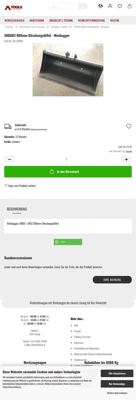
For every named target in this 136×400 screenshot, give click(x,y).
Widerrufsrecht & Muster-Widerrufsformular (93, 354)
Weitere (114, 20)
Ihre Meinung (112, 280)
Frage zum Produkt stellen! (22, 185)
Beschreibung (17, 209)
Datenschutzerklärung (12, 387)
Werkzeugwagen (14, 20)
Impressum (79, 342)
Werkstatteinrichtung (91, 20)
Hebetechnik (37, 20)
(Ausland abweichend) (39, 129)
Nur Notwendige (117, 384)
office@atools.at (38, 345)
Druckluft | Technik (61, 20)
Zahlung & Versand (82, 337)
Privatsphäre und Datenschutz (87, 348)
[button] (68, 242)
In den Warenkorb (64, 171)
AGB (76, 325)
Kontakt (77, 331)
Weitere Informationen (117, 393)
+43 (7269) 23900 (38, 341)
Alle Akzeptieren (117, 373)
